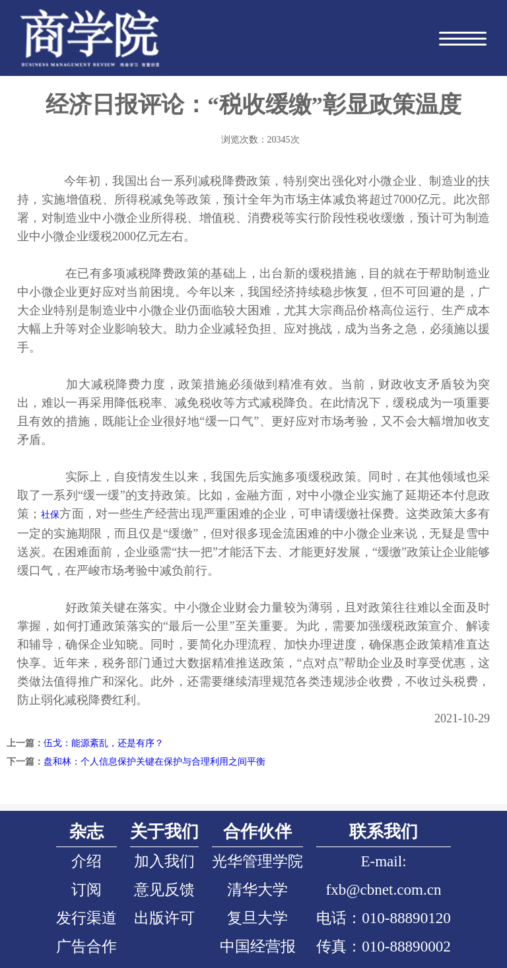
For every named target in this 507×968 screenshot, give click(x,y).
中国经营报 (258, 946)
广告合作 (86, 946)
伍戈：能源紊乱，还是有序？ (104, 743)
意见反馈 (164, 889)
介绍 (86, 861)
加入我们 (164, 861)
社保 (50, 515)
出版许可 (164, 917)
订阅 (86, 889)
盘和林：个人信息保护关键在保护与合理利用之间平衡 (154, 762)
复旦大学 (257, 917)
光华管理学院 (257, 861)
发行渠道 (86, 917)
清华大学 (257, 889)
